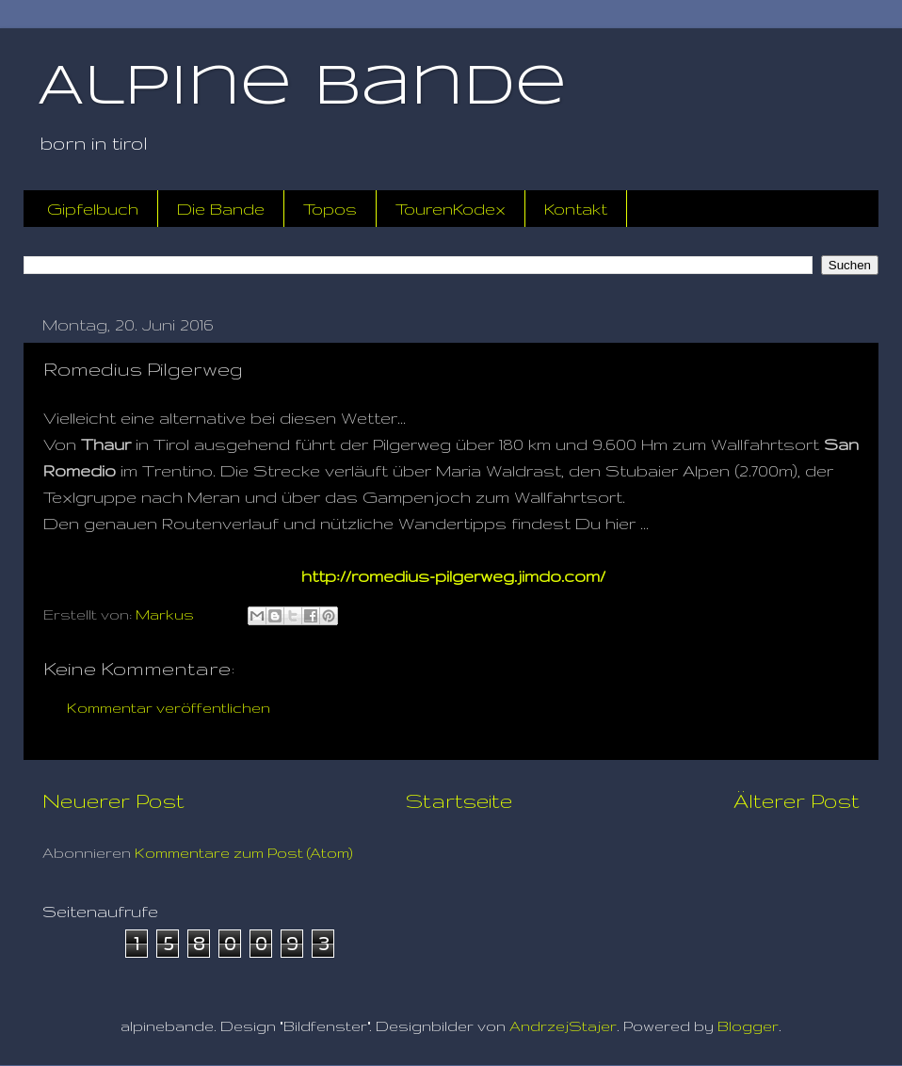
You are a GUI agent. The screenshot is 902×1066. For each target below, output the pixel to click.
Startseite (459, 800)
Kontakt (575, 209)
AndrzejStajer (563, 1026)
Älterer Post (796, 800)
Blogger (748, 1026)
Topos (330, 209)
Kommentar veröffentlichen (168, 708)
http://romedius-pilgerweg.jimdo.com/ (453, 576)
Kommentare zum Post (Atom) (244, 853)
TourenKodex (450, 209)
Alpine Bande (302, 87)
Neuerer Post (113, 800)
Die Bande (221, 209)
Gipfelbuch (92, 209)
